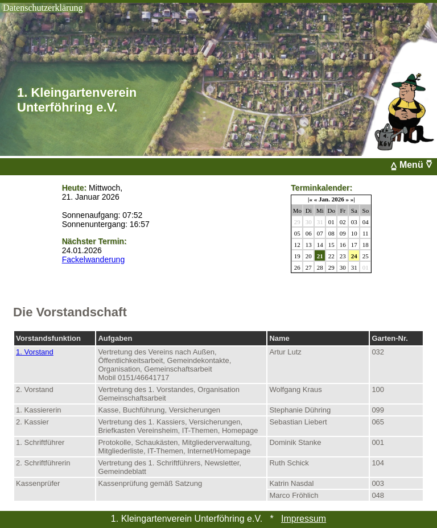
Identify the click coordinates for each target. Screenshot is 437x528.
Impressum (303, 518)
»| (353, 199)
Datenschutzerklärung (43, 8)
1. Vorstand (34, 352)
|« (310, 199)
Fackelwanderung (93, 259)
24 (354, 256)
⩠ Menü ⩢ (413, 165)
